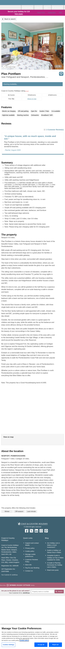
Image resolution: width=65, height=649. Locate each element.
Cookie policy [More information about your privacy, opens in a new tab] (24, 640)
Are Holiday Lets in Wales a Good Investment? (53, 545)
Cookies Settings (8, 644)
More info (28, 565)
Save (61, 74)
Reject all (55, 644)
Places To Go (41, 12)
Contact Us (29, 571)
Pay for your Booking (32, 568)
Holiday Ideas (52, 12)
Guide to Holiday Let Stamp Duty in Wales (54, 551)
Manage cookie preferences (30, 555)
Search (60, 591)
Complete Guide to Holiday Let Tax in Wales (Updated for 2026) (55, 558)
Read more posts (53, 570)
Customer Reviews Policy (31, 561)
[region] (32, 637)
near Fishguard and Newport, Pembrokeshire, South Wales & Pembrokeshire (25, 77)
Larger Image (9, 66)
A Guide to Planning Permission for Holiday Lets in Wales (54, 565)
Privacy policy (29, 548)
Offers (60, 12)
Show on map (31, 99)
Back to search (10, 19)
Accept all (41, 644)
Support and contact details (32, 544)
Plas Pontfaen (11, 73)
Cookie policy (29, 551)
